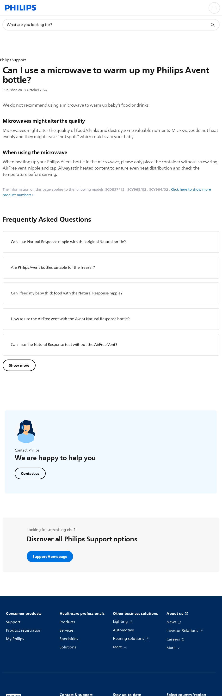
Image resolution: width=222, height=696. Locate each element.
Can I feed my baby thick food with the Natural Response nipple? (66, 293)
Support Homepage (49, 556)
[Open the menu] (214, 8)
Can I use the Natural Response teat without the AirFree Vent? (64, 345)
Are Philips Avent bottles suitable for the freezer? (53, 267)
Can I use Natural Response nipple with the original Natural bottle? (68, 242)
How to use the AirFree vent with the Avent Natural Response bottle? (70, 319)
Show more (19, 365)
